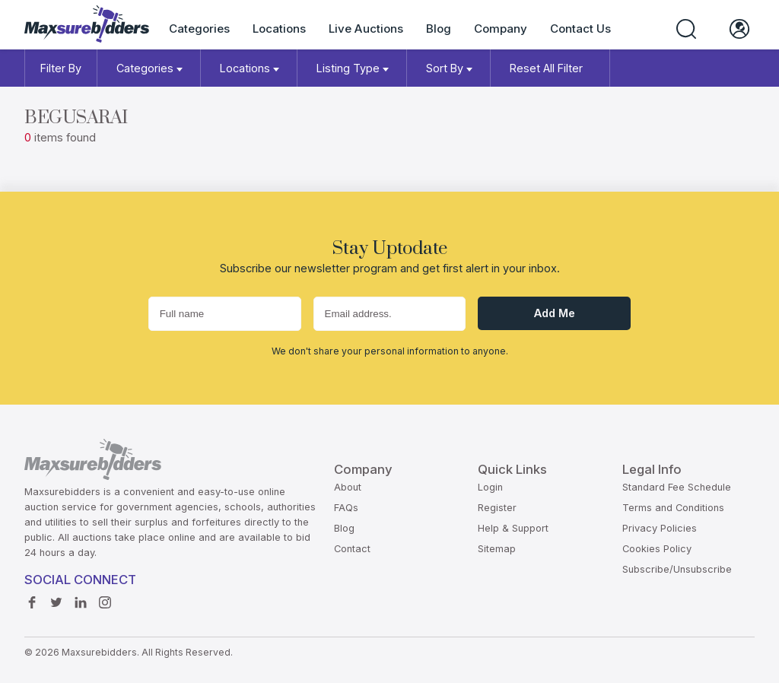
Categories (199, 28)
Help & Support (513, 528)
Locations (279, 28)
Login (490, 487)
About (347, 487)
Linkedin (80, 598)
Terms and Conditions (673, 507)
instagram (105, 598)
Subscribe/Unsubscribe (677, 569)
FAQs (346, 507)
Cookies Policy (657, 548)
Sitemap (497, 548)
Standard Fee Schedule (676, 487)
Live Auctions (366, 28)
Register (497, 507)
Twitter (56, 598)
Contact (352, 548)
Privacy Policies (659, 528)
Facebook (32, 598)
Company (500, 28)
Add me (554, 313)
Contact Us (580, 28)
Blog (438, 28)
